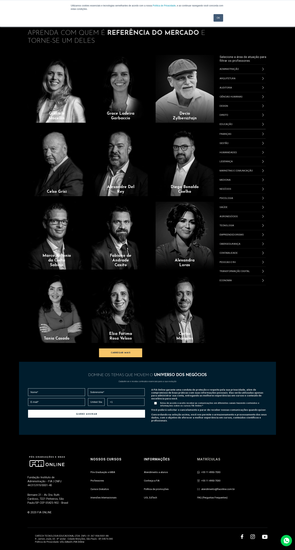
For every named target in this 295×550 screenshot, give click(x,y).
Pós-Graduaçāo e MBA (102, 472)
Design (242, 105)
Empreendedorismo (242, 234)
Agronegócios (242, 216)
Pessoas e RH (242, 262)
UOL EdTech (150, 497)
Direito (242, 115)
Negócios (242, 188)
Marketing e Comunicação (242, 170)
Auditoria (242, 87)
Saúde (242, 207)
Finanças (242, 134)
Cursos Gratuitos (99, 489)
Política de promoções (156, 489)
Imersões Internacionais (103, 497)
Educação (242, 124)
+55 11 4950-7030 (210, 472)
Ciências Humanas (242, 96)
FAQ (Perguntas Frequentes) (212, 497)
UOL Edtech (66, 542)
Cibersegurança (242, 243)
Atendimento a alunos (156, 472)
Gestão (242, 143)
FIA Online (79, 542)
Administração (242, 69)
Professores (97, 480)
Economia (242, 280)
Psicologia (242, 198)
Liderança (242, 161)
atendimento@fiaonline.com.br (218, 489)
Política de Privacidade (164, 5)
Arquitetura (242, 78)
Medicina (242, 179)
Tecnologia (242, 225)
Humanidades (242, 152)
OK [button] (218, 18)
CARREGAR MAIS (121, 353)
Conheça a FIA (152, 480)
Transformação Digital (242, 271)
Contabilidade (242, 252)
